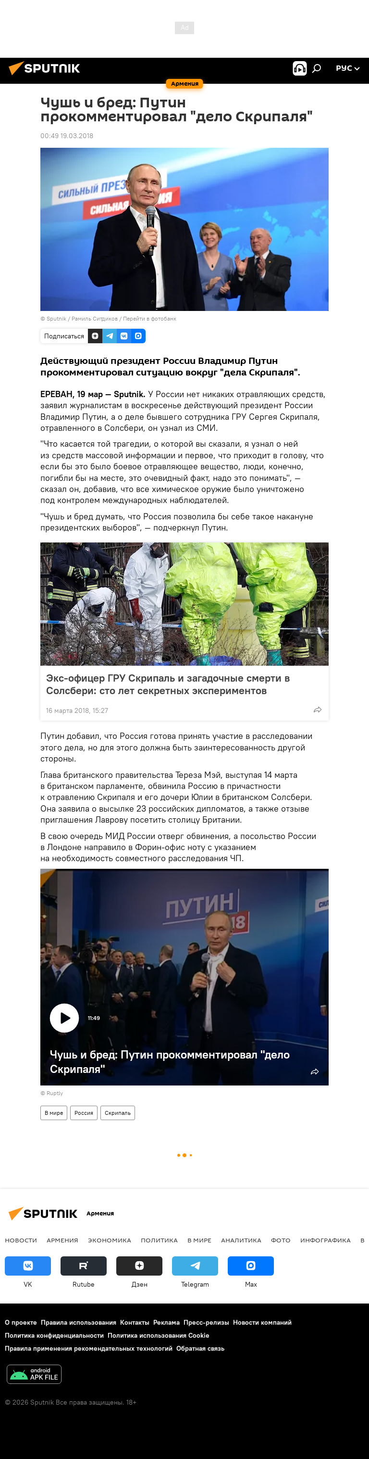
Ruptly (55, 1093)
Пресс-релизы (206, 1322)
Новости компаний (262, 1322)
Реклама (166, 1322)
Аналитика (241, 1240)
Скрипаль (118, 1112)
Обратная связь (200, 1348)
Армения (62, 1240)
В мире (54, 1112)
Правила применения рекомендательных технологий (88, 1348)
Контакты (134, 1322)
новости (21, 1240)
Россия (83, 1112)
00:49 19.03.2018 (66, 135)
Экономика (109, 1240)
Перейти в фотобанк (149, 318)
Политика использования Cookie (158, 1335)
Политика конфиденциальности (54, 1335)
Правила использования (78, 1322)
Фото (281, 1240)
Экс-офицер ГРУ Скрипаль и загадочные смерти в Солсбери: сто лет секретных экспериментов (168, 684)
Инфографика (325, 1240)
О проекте (21, 1322)
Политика (159, 1240)
